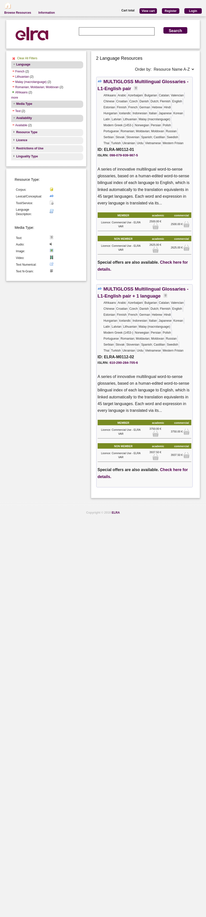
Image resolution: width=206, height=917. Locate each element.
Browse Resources (17, 12)
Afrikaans (21, 92)
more (14, 97)
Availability (24, 118)
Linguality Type (27, 156)
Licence (21, 140)
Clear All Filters (27, 58)
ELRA (116, 512)
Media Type (24, 104)
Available (21, 125)
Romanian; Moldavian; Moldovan (37, 87)
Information (46, 12)
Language (23, 64)
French (19, 71)
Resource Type (26, 132)
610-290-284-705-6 (124, 363)
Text (18, 111)
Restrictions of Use (29, 148)
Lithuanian (22, 76)
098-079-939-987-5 (124, 155)
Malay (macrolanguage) (31, 82)
